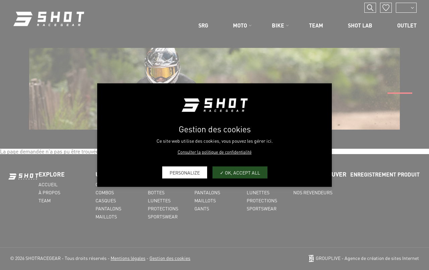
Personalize (185, 172)
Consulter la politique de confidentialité (215, 152)
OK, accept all (240, 172)
